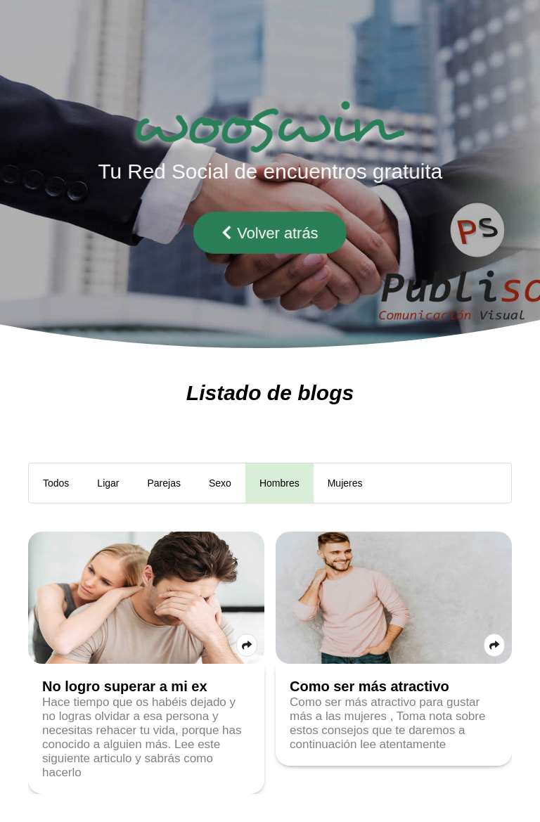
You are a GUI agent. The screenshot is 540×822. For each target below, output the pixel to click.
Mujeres (345, 483)
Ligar (108, 483)
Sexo (220, 483)
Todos (56, 483)
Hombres (279, 483)
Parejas (164, 483)
